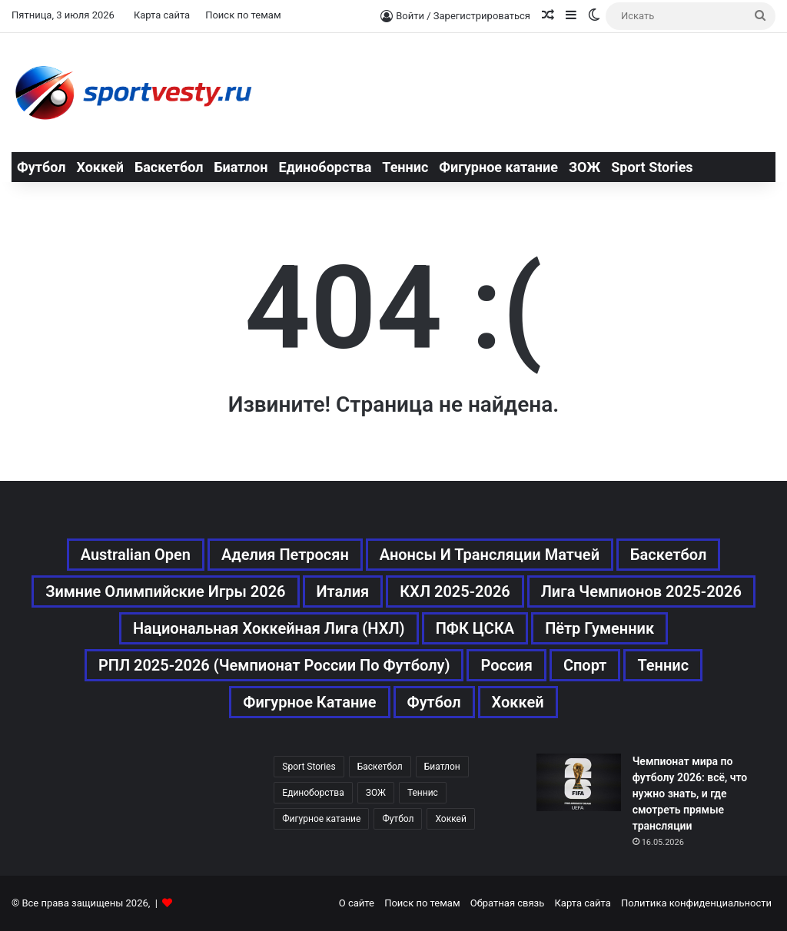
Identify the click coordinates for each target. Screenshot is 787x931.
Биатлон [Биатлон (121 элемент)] (442, 766)
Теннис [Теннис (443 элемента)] (663, 665)
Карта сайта (162, 15)
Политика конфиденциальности (696, 903)
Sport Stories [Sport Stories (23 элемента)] (308, 766)
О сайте (356, 903)
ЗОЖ (584, 167)
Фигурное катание (498, 167)
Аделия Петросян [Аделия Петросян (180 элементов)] (285, 554)
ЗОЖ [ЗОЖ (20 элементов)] (376, 792)
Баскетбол (169, 167)
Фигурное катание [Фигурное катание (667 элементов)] (309, 702)
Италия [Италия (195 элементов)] (343, 591)
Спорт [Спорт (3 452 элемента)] (585, 665)
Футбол (41, 167)
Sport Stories (651, 167)
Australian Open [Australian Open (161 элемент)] (136, 554)
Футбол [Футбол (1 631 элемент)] (434, 702)
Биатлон (240, 167)
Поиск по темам (243, 15)
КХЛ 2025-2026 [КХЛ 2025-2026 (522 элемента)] (455, 591)
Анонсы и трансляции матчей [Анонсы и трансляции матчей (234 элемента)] (489, 554)
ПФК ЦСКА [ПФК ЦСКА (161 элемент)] (475, 628)
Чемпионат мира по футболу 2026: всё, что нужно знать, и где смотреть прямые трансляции (690, 793)
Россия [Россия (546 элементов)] (506, 665)
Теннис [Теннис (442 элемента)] (422, 792)
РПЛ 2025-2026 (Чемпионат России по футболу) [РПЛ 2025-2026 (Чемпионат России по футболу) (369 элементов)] (274, 665)
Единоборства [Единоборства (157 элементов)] (313, 792)
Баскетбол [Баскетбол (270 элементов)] (668, 554)
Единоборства (324, 167)
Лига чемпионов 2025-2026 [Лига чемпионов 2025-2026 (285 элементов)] (641, 591)
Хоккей (99, 167)
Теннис (405, 167)
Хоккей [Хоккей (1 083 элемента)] (518, 702)
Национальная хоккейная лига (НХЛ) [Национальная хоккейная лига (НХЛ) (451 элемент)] (269, 628)
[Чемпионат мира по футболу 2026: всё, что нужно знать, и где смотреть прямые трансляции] (578, 782)
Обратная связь (507, 903)
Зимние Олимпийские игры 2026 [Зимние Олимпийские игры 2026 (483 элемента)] (165, 591)
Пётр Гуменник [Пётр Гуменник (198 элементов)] (599, 628)
